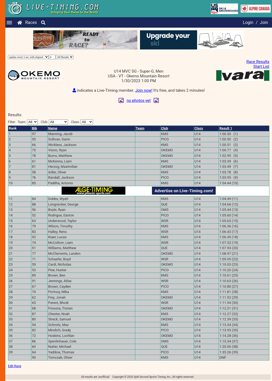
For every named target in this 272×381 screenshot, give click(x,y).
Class (198, 128)
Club (164, 128)
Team (140, 128)
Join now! (143, 90)
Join (264, 22)
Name (52, 128)
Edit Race (14, 366)
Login (248, 22)
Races (31, 22)
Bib (34, 128)
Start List (261, 66)
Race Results (257, 61)
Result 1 (225, 128)
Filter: (23, 121)
